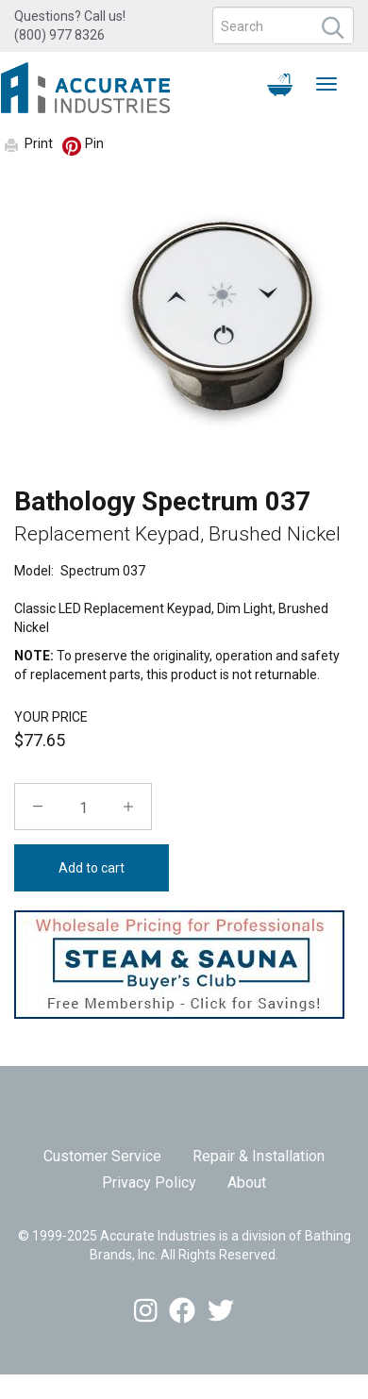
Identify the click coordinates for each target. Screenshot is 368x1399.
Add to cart (92, 867)
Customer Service (102, 1156)
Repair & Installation (258, 1156)
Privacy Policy (149, 1182)
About (246, 1182)
